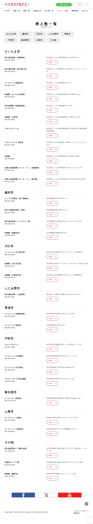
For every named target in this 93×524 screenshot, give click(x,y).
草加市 (67, 34)
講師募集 (75, 10)
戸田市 (11, 40)
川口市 (39, 34)
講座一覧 (26, 10)
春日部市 (25, 40)
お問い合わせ (65, 4)
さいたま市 (11, 34)
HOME (7, 10)
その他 (53, 40)
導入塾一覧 (49, 10)
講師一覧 (16, 10)
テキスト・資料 (62, 10)
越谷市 (25, 34)
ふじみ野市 (53, 34)
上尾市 (39, 40)
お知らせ (85, 10)
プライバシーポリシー (81, 511)
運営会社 (77, 513)
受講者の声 (37, 10)
